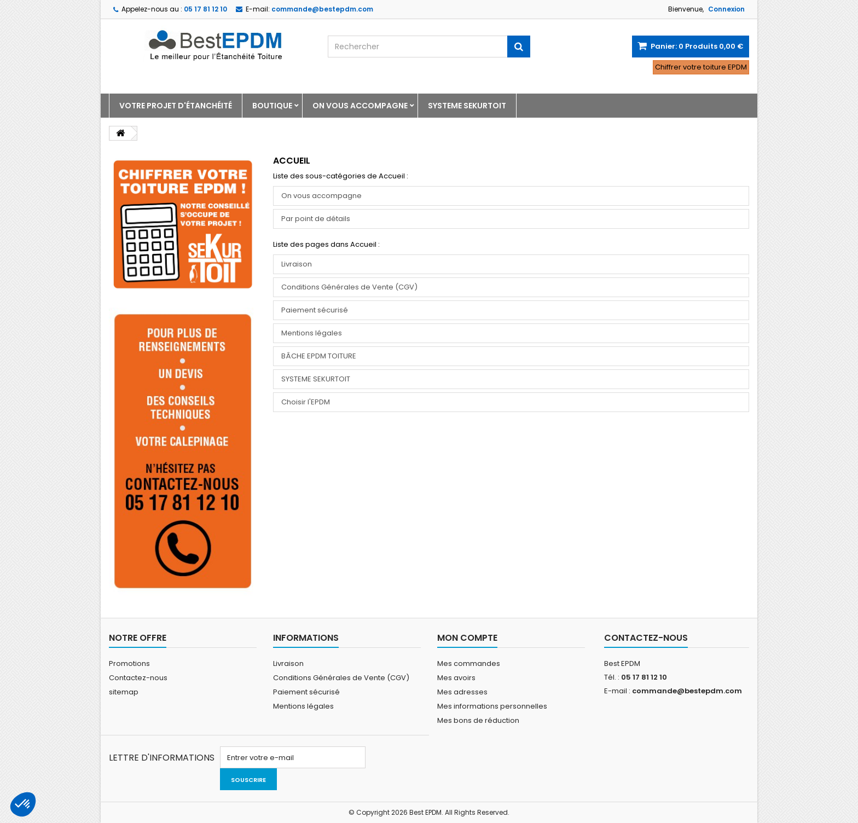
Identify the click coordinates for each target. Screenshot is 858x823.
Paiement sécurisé (314, 310)
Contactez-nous (138, 678)
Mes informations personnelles (492, 706)
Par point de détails (315, 218)
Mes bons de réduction (478, 720)
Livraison (296, 264)
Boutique (272, 105)
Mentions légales (311, 333)
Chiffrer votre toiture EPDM (701, 67)
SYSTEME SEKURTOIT (467, 105)
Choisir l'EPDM (305, 402)
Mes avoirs (456, 678)
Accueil (291, 160)
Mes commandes (468, 663)
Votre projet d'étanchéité (175, 105)
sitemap (123, 692)
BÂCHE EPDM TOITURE (318, 356)
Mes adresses (462, 692)
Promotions (129, 663)
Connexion (726, 9)
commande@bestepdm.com (687, 691)
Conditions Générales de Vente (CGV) (349, 287)
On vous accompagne (360, 105)
